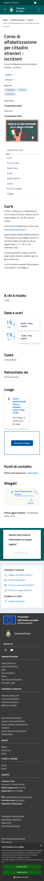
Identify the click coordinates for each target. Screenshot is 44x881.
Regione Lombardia (11, 2)
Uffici (3, 669)
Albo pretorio (6, 841)
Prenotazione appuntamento (12, 816)
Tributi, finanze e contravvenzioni (14, 724)
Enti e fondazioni (8, 672)
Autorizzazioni (7, 734)
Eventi (30, 19)
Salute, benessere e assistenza (13, 730)
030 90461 (20, 800)
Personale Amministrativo (11, 679)
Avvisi (3, 753)
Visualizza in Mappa (22, 443)
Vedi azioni (10, 79)
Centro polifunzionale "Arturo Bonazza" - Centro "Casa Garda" (19, 405)
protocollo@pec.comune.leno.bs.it (19, 797)
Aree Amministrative (9, 666)
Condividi (10, 75)
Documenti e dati (8, 682)
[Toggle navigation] (4, 9)
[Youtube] (11, 650)
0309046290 (32, 473)
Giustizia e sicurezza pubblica (13, 721)
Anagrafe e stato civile (10, 695)
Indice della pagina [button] (15, 150)
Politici (4, 676)
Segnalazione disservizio (11, 819)
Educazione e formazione (11, 717)
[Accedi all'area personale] (35, 2)
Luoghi (4, 765)
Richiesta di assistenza (10, 826)
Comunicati (5, 750)
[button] (22, 877)
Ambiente (5, 727)
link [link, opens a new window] (3, 862)
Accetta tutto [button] (22, 867)
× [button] (41, 846)
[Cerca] (39, 9)
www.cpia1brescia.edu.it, (15, 229)
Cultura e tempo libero (10, 698)
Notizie (4, 746)
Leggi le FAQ (6, 822)
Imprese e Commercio (10, 701)
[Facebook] (5, 650)
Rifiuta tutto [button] (22, 872)
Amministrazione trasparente (13, 838)
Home (5, 19)
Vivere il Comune (18, 19)
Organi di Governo (8, 663)
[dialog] (22, 862)
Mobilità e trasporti (9, 705)
